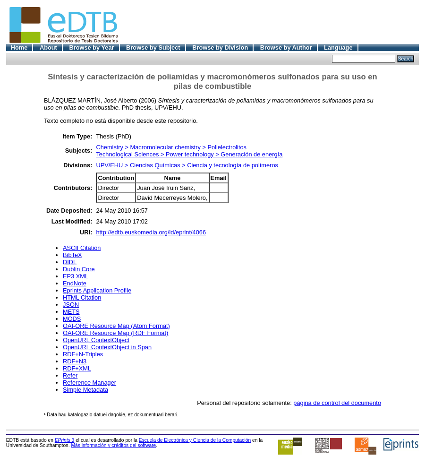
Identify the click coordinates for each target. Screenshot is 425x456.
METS (71, 311)
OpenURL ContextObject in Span (107, 347)
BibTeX (72, 254)
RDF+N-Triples (83, 354)
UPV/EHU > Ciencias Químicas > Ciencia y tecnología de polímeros (187, 165)
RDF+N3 (74, 361)
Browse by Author (286, 47)
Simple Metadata (85, 389)
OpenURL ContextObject (96, 340)
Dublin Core (79, 269)
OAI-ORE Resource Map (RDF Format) (115, 332)
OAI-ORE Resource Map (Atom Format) (116, 325)
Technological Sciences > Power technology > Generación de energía (189, 154)
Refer (70, 375)
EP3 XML (75, 276)
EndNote (74, 283)
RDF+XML (77, 368)
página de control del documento (337, 402)
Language (338, 47)
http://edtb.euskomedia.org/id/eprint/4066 (151, 232)
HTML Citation (82, 297)
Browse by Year (91, 47)
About (48, 47)
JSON (71, 304)
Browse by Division (220, 47)
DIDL (69, 262)
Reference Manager (89, 382)
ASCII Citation (82, 247)
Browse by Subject (153, 47)
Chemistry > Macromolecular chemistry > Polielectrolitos (171, 147)
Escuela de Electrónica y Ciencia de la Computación (195, 440)
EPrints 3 (65, 440)
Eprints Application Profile (97, 290)
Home (19, 47)
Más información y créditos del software (113, 445)
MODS (72, 318)
